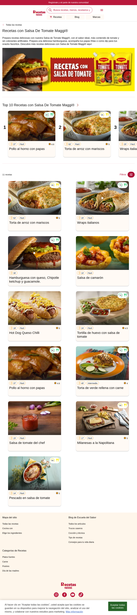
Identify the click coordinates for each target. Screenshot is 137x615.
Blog (75, 17)
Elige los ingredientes (12, 533)
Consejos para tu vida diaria (81, 542)
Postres (5, 566)
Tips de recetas (76, 537)
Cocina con (7, 528)
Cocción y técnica (77, 533)
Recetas (56, 17)
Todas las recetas (14, 25)
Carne (5, 561)
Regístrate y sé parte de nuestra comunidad (68, 2)
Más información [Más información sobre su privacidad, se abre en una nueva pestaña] (74, 612)
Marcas (94, 17)
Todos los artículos (77, 524)
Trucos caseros (76, 528)
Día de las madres (10, 571)
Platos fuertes (8, 557)
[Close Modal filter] (131, 175)
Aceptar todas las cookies (117, 606)
